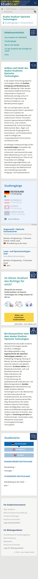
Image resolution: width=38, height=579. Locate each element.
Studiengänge (10, 41)
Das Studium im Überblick (16, 37)
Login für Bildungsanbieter (14, 548)
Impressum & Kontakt (12, 519)
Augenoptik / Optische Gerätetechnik (14, 230)
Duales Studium (11, 9)
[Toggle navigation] (35, 3)
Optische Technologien (27, 9)
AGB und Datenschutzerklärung (15, 513)
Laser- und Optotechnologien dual (17, 252)
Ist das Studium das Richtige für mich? (18, 49)
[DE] (5, 196)
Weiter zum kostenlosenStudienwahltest (19, 317)
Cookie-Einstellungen (11, 516)
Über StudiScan (9, 509)
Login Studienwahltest (12, 523)
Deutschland (19, 444)
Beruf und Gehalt (12, 45)
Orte (7, 54)
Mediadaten (8, 541)
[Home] (2, 9)
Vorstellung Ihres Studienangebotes (17, 535)
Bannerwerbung (10, 538)
